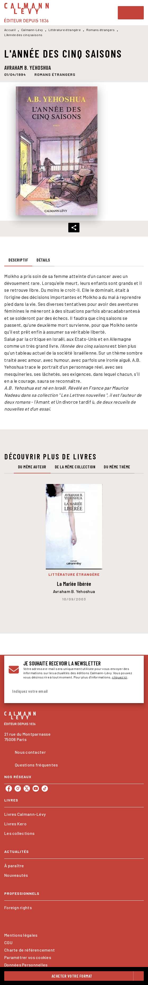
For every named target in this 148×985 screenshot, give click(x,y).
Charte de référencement (29, 949)
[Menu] (131, 12)
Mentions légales (20, 935)
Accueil (10, 30)
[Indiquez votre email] (67, 691)
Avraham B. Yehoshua (27, 67)
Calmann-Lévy (32, 30)
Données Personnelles (25, 964)
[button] (55, 74)
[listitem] (8, 788)
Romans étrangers (100, 30)
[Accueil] (26, 12)
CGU (8, 942)
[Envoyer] (133, 691)
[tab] (18, 260)
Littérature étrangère (64, 30)
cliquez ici (119, 677)
